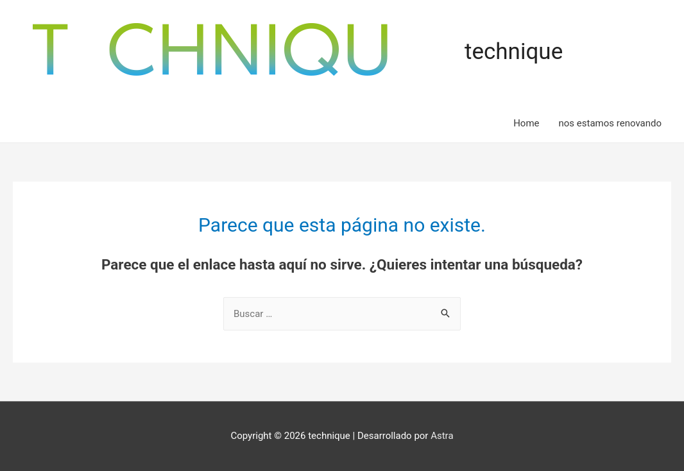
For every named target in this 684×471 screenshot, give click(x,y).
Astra (442, 435)
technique (514, 52)
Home (526, 123)
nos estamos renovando (610, 123)
